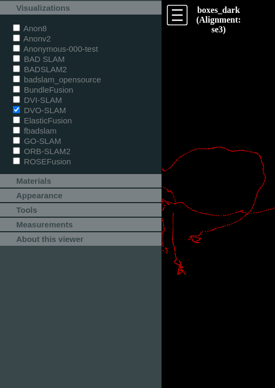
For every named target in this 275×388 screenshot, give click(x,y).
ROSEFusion (42, 161)
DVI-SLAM (37, 100)
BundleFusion (43, 89)
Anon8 (30, 28)
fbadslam (35, 130)
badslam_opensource (57, 79)
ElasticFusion (42, 120)
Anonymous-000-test (55, 48)
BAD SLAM (39, 59)
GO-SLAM (37, 141)
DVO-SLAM (39, 110)
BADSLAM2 (40, 69)
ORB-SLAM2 (42, 151)
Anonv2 (32, 38)
